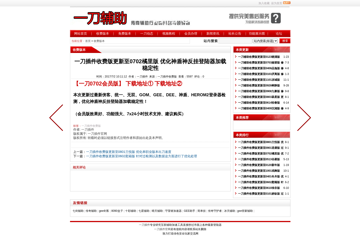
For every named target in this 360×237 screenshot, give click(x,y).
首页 (88, 41)
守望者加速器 (173, 210)
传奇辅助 (91, 210)
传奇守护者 (215, 210)
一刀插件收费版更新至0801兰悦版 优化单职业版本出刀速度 (128, 152)
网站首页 (80, 33)
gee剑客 (104, 210)
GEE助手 (189, 210)
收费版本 (102, 33)
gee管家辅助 (245, 210)
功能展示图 (257, 33)
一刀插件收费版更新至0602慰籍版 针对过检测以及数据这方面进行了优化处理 (141, 156)
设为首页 (276, 3)
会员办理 (190, 33)
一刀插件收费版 (91, 125)
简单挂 (201, 210)
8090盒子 (117, 210)
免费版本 (124, 33)
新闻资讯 (212, 33)
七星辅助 (143, 210)
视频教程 (168, 33)
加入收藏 (264, 3)
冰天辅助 (229, 210)
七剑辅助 (78, 210)
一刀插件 (87, 129)
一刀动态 (146, 33)
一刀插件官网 (97, 133)
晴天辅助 (157, 210)
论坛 (279, 33)
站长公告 (234, 33)
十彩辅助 (130, 210)
